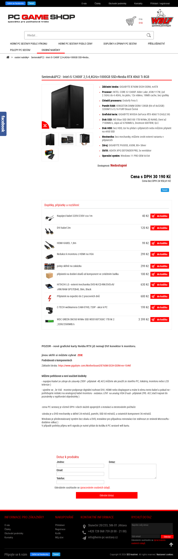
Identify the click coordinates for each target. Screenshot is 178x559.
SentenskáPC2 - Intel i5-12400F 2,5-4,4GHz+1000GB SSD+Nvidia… (60, 57)
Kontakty (138, 3)
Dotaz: (112, 462)
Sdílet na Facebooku (15, 3)
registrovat (165, 3)
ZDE (80, 355)
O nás (84, 3)
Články (98, 3)
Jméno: (60, 462)
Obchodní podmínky (117, 3)
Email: (60, 470)
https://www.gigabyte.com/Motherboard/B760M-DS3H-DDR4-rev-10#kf (94, 365)
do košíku (162, 216)
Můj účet (59, 537)
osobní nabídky (21, 57)
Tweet (31, 3)
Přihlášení (60, 525)
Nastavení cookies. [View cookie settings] (165, 554)
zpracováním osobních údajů (95, 487)
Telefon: (61, 478)
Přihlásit (154, 3)
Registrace (60, 529)
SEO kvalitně (132, 554)
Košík (58, 533)
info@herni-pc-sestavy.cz (103, 537)
